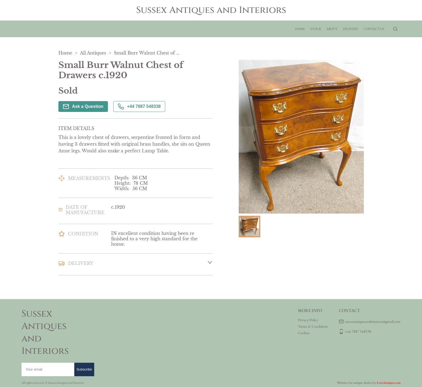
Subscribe (84, 369)
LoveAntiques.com (388, 383)
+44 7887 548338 (139, 106)
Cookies (304, 332)
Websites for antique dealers (354, 383)
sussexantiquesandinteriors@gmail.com (372, 321)
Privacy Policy (308, 319)
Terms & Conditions (313, 326)
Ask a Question (83, 106)
